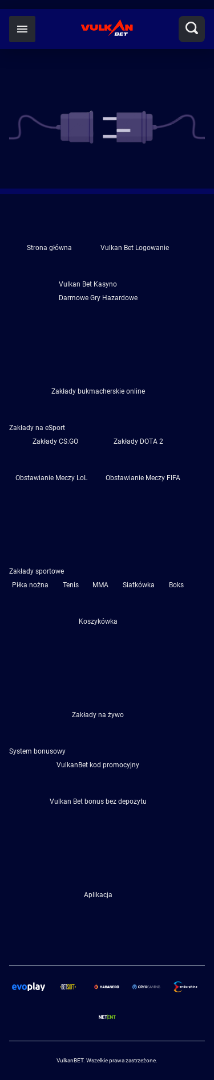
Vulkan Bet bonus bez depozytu (98, 801)
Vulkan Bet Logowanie (134, 248)
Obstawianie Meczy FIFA (143, 478)
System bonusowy (37, 751)
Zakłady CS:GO (55, 441)
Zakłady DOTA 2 (138, 441)
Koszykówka (98, 621)
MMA (100, 585)
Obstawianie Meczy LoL (51, 478)
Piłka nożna (30, 585)
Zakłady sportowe (36, 571)
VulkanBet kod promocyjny (97, 765)
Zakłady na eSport (37, 428)
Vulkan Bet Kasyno (88, 284)
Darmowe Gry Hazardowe (98, 298)
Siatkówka (139, 585)
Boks (176, 585)
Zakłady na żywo (98, 715)
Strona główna (49, 248)
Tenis (71, 585)
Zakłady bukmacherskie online (98, 391)
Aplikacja (98, 895)
